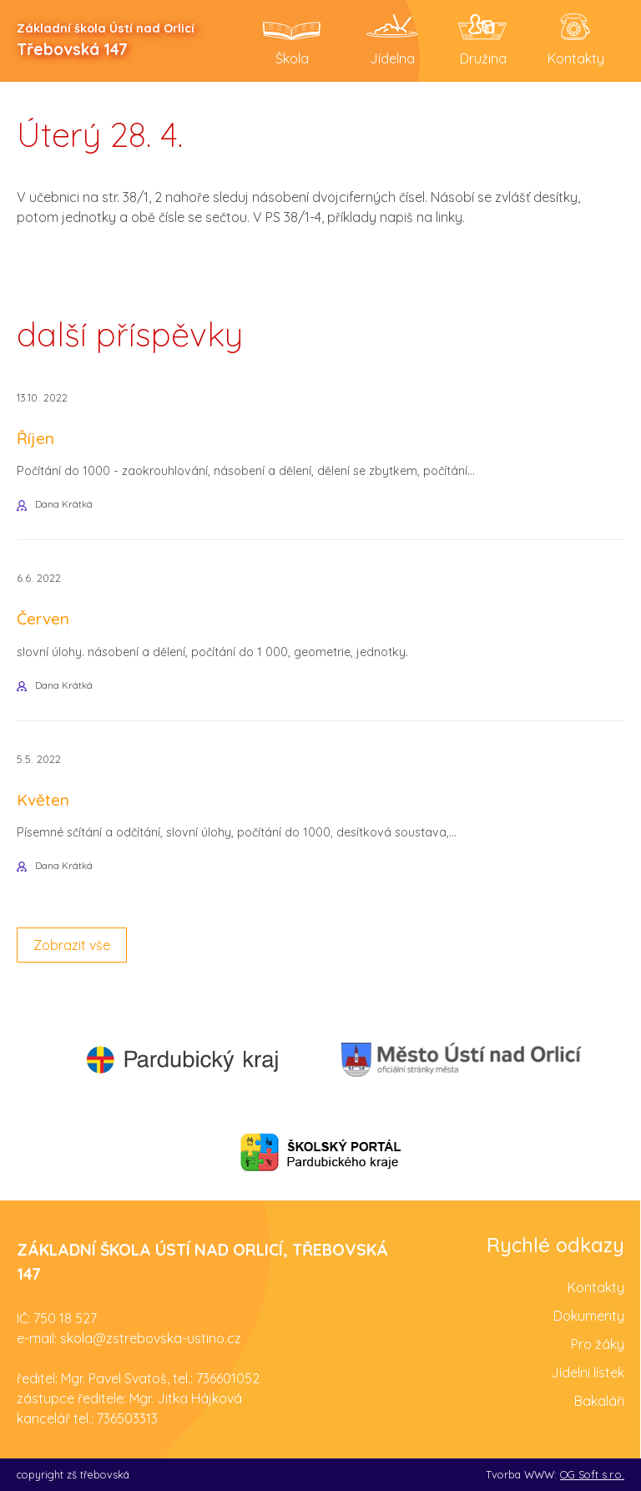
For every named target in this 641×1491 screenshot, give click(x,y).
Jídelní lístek (587, 1372)
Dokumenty (588, 1315)
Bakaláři (599, 1400)
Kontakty (596, 1287)
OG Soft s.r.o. (592, 1474)
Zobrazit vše (71, 945)
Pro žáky (597, 1344)
